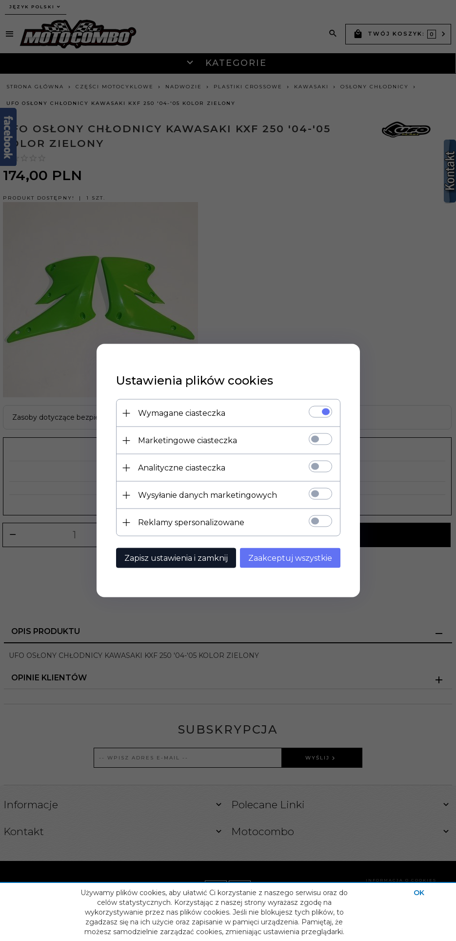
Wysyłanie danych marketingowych (207, 495)
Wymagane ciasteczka (181, 413)
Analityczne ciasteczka (181, 467)
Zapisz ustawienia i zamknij (176, 558)
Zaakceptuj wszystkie (290, 558)
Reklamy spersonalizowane (191, 522)
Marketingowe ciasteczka (187, 440)
